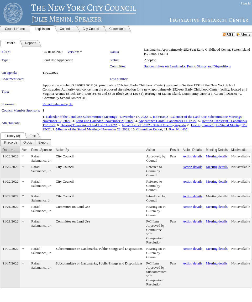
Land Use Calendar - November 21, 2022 (104, 121)
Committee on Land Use (73, 207)
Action (150, 150)
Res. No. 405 (178, 129)
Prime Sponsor (41, 150)
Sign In (245, 3)
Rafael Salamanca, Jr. (58, 104)
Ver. (25, 150)
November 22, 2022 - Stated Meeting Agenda (154, 125)
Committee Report (149, 129)
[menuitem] (10, 143)
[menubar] (26, 142)
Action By (62, 150)
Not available (240, 156)
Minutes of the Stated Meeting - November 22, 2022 (92, 129)
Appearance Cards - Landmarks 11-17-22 (168, 121)
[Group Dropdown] (27, 143)
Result (174, 150)
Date (6, 150)
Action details (192, 156)
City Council (65, 156)
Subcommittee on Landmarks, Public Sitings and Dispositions (187, 66)
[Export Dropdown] (43, 143)
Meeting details (217, 156)
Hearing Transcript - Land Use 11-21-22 (88, 125)
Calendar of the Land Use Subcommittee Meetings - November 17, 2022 (97, 117)
